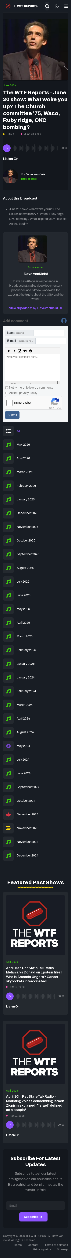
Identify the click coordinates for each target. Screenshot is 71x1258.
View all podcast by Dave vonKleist (33, 308)
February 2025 (26, 650)
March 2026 (25, 472)
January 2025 (26, 663)
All (18, 431)
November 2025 (27, 526)
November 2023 (27, 828)
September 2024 (28, 787)
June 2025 (23, 595)
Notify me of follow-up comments (31, 387)
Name (15, 332)
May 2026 (23, 444)
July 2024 (23, 759)
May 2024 (23, 745)
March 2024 (25, 704)
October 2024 (26, 800)
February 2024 (26, 691)
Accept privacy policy (23, 392)
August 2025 (25, 567)
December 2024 (27, 855)
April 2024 (23, 718)
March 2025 (25, 636)
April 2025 (23, 622)
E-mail (21, 340)
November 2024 (27, 841)
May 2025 (23, 609)
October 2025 (26, 540)
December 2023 (27, 814)
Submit (12, 415)
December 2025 (27, 513)
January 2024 (26, 677)
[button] (66, 6)
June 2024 (9, 85)
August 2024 (25, 732)
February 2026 (26, 485)
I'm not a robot (22, 402)
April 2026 (23, 458)
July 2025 (23, 581)
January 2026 (26, 499)
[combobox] (47, 6)
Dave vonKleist (35, 274)
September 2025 (28, 554)
